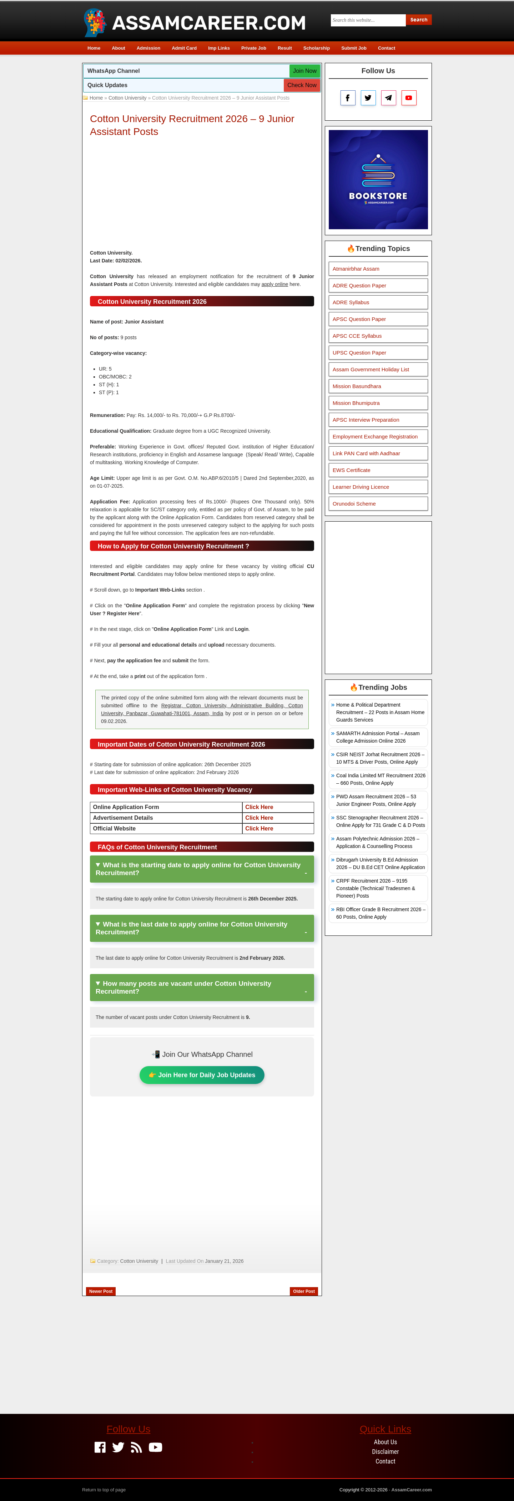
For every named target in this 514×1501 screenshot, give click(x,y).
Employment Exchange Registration (375, 436)
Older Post (304, 1291)
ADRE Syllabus (351, 302)
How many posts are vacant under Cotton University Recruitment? (183, 987)
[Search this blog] (368, 20)
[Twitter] (118, 1448)
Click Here (259, 807)
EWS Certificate (352, 470)
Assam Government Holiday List (371, 369)
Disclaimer (385, 1451)
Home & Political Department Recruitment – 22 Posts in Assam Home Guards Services (380, 712)
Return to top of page (104, 1489)
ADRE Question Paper (359, 285)
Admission (148, 48)
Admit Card (184, 48)
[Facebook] (100, 1448)
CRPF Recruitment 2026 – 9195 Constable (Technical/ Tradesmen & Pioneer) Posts (375, 888)
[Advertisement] (202, 195)
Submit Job (354, 48)
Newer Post (100, 1291)
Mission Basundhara (357, 386)
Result (285, 48)
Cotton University (128, 98)
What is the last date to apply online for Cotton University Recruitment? (191, 928)
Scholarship (316, 48)
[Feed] (136, 1448)
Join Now (305, 71)
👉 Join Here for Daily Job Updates (201, 1075)
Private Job (253, 48)
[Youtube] (155, 1448)
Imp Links (219, 48)
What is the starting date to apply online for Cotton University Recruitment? (198, 869)
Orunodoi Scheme (354, 504)
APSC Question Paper (359, 319)
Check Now (302, 85)
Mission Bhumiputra (356, 403)
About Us (385, 1442)
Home (93, 48)
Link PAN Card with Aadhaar (366, 453)
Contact (386, 48)
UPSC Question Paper (359, 353)
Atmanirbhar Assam (356, 269)
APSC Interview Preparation (366, 420)
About (118, 48)
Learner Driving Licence (361, 487)
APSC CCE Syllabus (357, 336)
